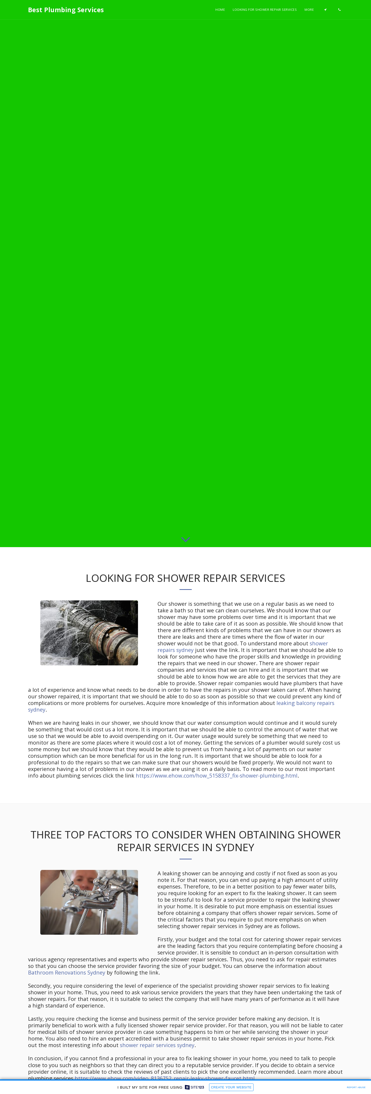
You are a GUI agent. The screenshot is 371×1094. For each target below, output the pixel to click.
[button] (325, 9)
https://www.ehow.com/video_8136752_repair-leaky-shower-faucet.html (165, 1078)
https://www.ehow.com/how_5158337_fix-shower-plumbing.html (216, 775)
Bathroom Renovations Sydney (66, 972)
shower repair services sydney (157, 1045)
